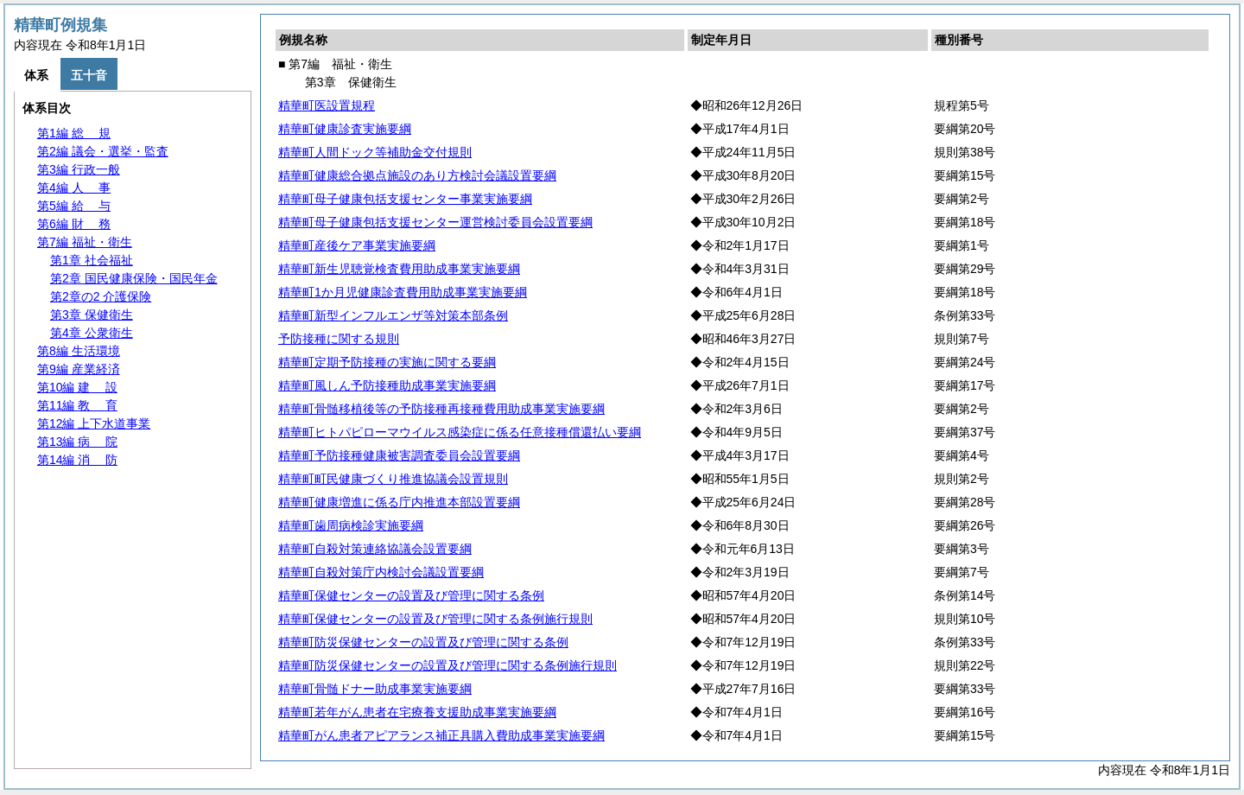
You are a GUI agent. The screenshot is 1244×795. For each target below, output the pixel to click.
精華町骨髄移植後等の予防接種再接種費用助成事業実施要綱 (441, 409)
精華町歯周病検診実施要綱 (350, 525)
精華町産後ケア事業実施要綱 (356, 245)
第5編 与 (74, 206)
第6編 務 (74, 224)
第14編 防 (77, 460)
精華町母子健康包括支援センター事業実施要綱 (405, 199)
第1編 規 (74, 133)
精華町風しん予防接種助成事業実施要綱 (387, 385)
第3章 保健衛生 (91, 314)
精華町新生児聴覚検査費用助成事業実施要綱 (399, 269)
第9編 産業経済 (78, 369)
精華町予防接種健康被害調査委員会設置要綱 (399, 455)
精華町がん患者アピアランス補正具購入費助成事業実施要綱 (441, 735)
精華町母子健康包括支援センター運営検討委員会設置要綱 (435, 222)
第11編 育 (77, 405)
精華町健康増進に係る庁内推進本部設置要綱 (399, 502)
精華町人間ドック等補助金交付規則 (375, 152)
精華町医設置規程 (326, 105)
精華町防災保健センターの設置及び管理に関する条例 (423, 642)
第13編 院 (77, 441)
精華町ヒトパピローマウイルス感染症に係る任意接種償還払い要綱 (459, 432)
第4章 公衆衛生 (91, 333)
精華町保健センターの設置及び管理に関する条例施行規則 (435, 619)
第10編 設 (77, 387)
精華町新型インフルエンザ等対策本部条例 (393, 315)
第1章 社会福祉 (91, 260)
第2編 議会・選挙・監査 (102, 151)
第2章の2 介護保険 (100, 296)
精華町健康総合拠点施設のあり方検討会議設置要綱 (417, 175)
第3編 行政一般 (78, 169)
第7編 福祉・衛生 (84, 242)
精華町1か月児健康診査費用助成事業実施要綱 (402, 292)
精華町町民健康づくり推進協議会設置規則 (393, 479)
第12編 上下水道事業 (93, 423)
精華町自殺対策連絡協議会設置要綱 (375, 549)
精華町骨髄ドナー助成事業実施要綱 (375, 689)
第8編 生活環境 (78, 351)
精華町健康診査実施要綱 (344, 129)
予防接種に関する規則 (338, 339)
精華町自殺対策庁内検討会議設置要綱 (381, 572)
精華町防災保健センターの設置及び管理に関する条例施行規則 (447, 665)
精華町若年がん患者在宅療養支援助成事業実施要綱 (417, 712)
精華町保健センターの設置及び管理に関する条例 (411, 595)
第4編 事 (74, 187)
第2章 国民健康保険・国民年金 (134, 278)
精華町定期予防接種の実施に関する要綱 (387, 362)
